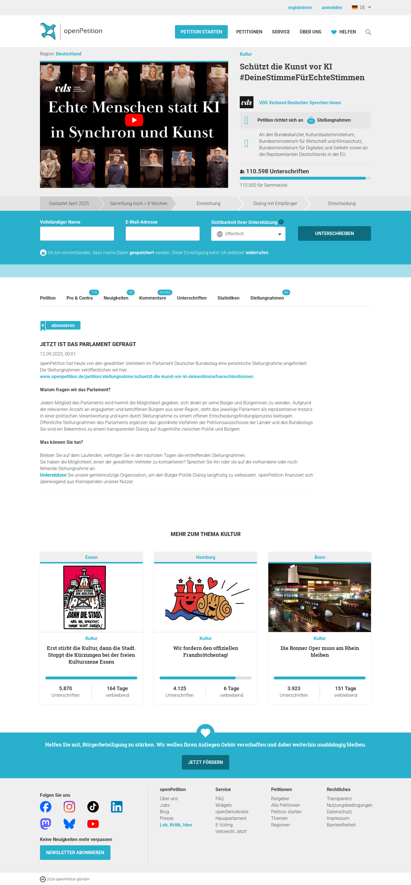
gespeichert (142, 252)
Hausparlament (231, 818)
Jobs (165, 805)
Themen (279, 818)
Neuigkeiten (116, 295)
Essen (91, 557)
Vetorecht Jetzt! (231, 831)
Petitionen (249, 32)
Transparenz (339, 798)
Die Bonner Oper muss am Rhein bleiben (320, 651)
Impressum (338, 818)
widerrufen (257, 252)
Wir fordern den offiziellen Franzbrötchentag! (205, 651)
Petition (48, 298)
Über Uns (310, 32)
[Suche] (368, 32)
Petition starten (201, 32)
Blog (164, 811)
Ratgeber (280, 798)
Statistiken (228, 298)
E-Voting (224, 825)
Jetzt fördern (205, 762)
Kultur (246, 54)
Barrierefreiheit (341, 825)
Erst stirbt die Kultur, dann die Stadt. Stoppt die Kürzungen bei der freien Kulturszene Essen (91, 655)
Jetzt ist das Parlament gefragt (88, 344)
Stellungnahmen (334, 120)
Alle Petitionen (285, 805)
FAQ (219, 798)
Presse (166, 818)
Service (281, 32)
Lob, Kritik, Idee (176, 825)
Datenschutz (339, 811)
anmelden (332, 7)
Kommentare (152, 295)
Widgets (223, 805)
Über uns (169, 798)
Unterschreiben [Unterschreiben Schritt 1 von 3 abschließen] (334, 233)
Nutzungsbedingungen (349, 805)
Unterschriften (192, 298)
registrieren (300, 7)
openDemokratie (231, 811)
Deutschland (68, 54)
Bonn (320, 557)
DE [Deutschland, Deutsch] (358, 7)
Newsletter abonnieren (75, 852)
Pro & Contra (80, 295)
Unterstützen (53, 475)
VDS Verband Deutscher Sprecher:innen (300, 102)
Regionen (280, 825)
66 (311, 121)
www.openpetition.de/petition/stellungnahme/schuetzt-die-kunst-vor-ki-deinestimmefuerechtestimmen (146, 376)
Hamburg (205, 557)
